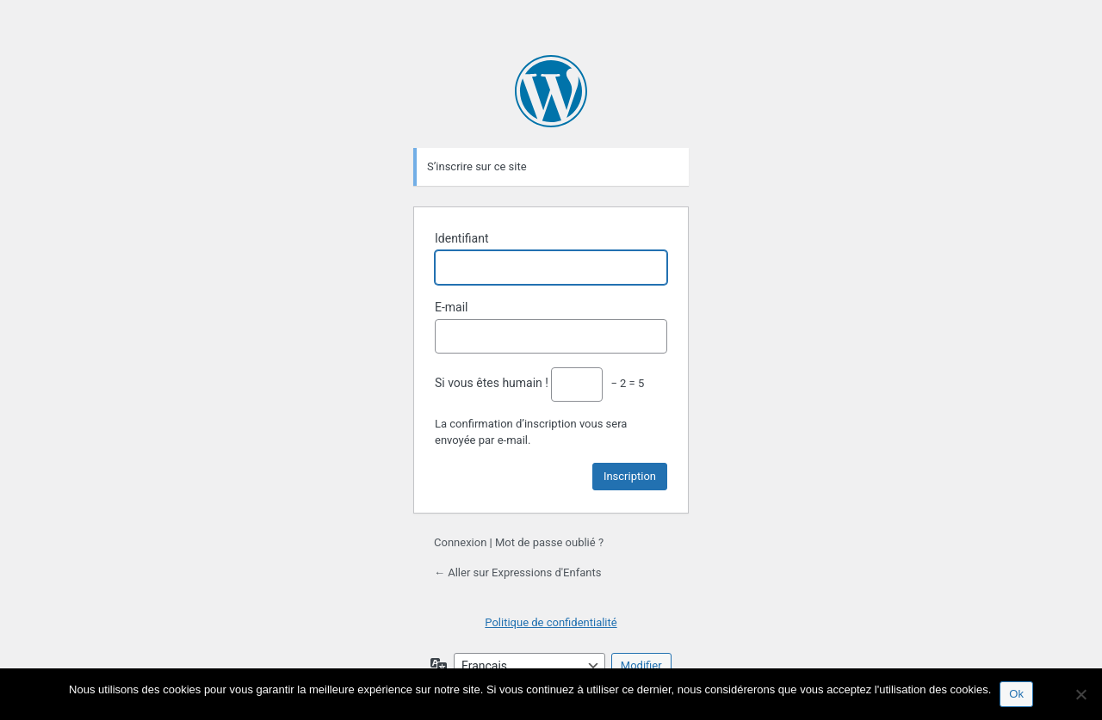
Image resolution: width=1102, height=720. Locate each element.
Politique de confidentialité (550, 622)
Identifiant (462, 238)
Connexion (460, 542)
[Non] (1080, 694)
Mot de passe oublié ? (549, 542)
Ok (1016, 693)
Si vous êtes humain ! (491, 383)
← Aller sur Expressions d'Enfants (517, 572)
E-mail (451, 307)
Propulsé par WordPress (551, 91)
